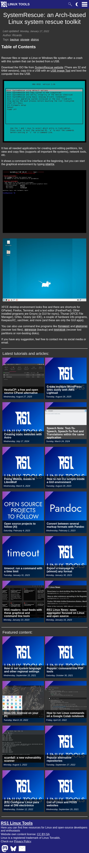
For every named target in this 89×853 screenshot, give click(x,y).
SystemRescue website (49, 67)
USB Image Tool (60, 70)
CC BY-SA (43, 833)
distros (35, 39)
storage (24, 39)
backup (14, 39)
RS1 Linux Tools (17, 822)
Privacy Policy (22, 840)
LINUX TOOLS (19, 4)
